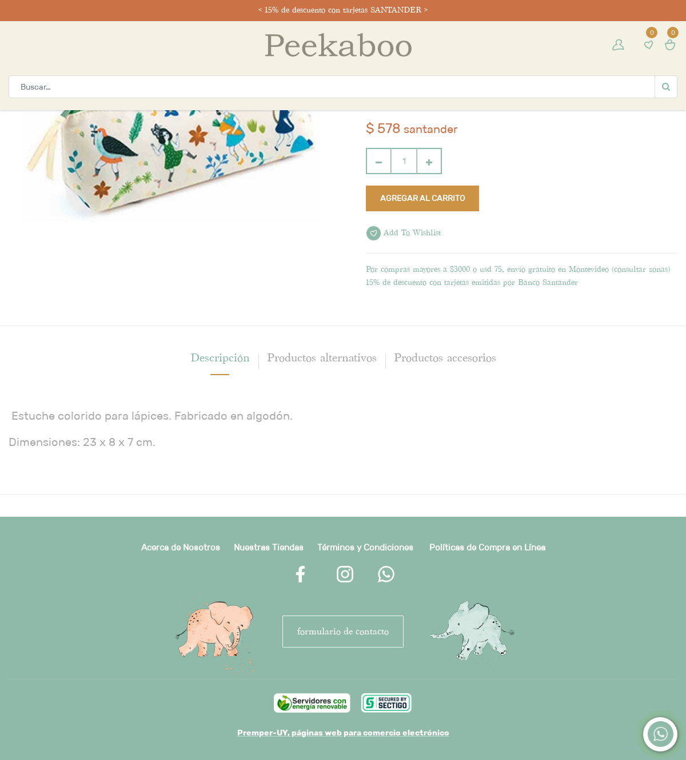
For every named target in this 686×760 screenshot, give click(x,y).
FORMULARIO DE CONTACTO (343, 631)
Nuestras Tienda (266, 547)
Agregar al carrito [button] (422, 198)
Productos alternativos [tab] (322, 357)
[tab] (220, 357)
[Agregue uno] (429, 161)
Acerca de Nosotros (180, 547)
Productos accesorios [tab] (445, 357)
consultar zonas (641, 269)
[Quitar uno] (379, 161)
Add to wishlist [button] (403, 233)
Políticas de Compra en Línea (487, 547)
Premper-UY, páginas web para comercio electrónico (343, 732)
